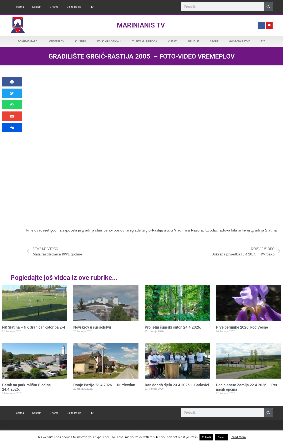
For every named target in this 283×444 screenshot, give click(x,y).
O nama (54, 6)
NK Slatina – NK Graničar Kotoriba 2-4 (33, 327)
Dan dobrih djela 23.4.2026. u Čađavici (177, 385)
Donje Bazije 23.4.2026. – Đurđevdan (104, 385)
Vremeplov (56, 41)
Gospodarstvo (239, 41)
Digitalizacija (74, 6)
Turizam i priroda (144, 41)
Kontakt (36, 6)
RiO (92, 6)
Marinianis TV (141, 25)
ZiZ (263, 41)
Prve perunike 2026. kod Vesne (242, 327)
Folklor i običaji (109, 41)
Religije (193, 41)
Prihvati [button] (206, 437)
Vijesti (172, 41)
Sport (214, 41)
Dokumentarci (28, 41)
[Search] (268, 6)
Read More (238, 437)
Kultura (81, 41)
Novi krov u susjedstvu (92, 327)
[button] (12, 81)
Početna (19, 6)
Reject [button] (221, 437)
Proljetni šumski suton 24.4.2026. (173, 327)
